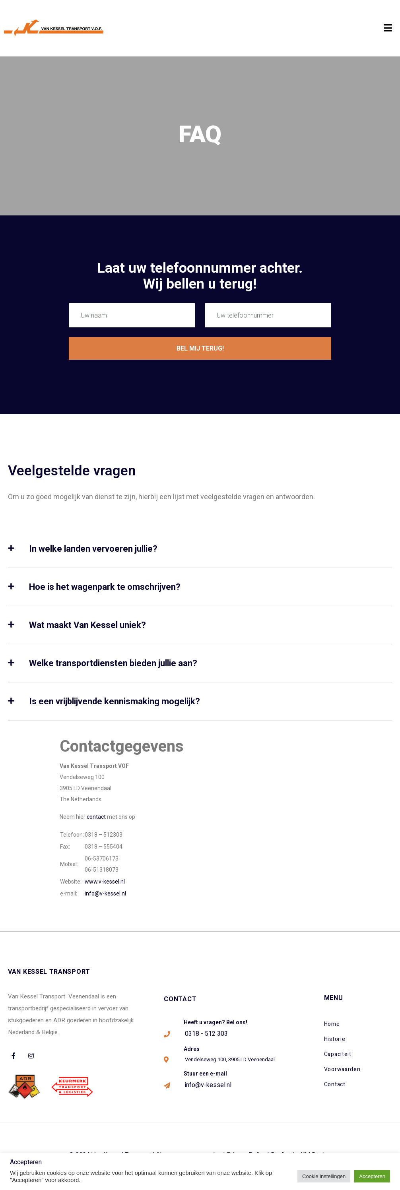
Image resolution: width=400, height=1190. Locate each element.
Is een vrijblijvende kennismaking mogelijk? (114, 701)
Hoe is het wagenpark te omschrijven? (105, 587)
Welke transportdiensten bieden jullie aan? (113, 663)
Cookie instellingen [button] (324, 1176)
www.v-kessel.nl (105, 881)
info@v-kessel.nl (105, 893)
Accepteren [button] (372, 1176)
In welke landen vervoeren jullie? (93, 549)
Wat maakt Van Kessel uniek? (87, 625)
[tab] (200, 556)
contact (96, 817)
